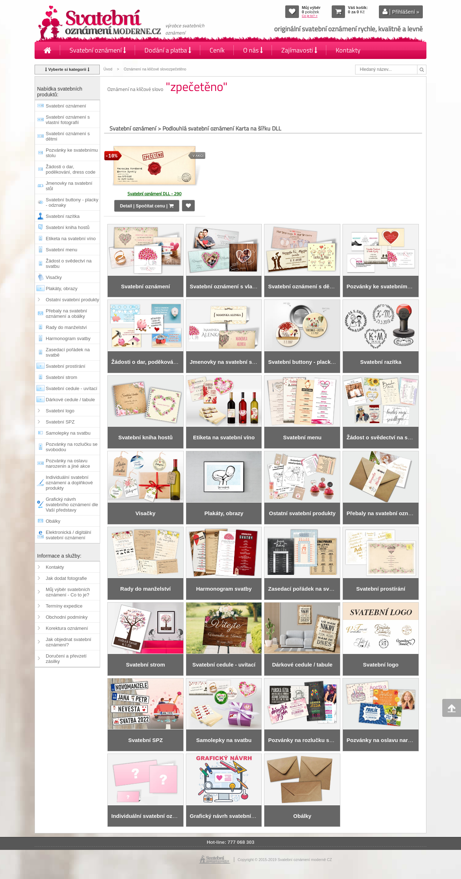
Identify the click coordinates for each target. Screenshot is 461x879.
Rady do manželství (66, 327)
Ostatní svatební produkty (72, 299)
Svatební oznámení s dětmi (68, 136)
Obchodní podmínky (67, 617)
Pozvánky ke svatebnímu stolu (72, 152)
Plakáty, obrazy (61, 288)
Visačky (54, 277)
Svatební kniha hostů (67, 227)
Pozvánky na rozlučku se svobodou (72, 446)
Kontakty (348, 50)
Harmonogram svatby (68, 338)
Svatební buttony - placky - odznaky (72, 202)
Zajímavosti (299, 50)
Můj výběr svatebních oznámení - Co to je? (68, 592)
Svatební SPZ (60, 422)
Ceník (217, 50)
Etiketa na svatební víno (71, 238)
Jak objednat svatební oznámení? (68, 642)
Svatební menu (61, 249)
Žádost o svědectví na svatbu (68, 263)
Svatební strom (61, 377)
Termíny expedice (64, 606)
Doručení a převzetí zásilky (66, 658)
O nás (253, 50)
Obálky (53, 521)
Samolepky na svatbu (68, 433)
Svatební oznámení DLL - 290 (154, 193)
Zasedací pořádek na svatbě (68, 352)
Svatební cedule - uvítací (71, 388)
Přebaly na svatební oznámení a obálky (66, 313)
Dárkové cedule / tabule (70, 399)
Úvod (107, 69)
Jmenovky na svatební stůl (69, 185)
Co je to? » (310, 16)
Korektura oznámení (67, 628)
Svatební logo (60, 410)
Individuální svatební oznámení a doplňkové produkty (69, 483)
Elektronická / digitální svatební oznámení (68, 535)
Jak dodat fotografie (66, 578)
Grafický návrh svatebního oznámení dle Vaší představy (72, 504)
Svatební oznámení (98, 50)
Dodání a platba (167, 50)
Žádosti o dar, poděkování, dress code (70, 169)
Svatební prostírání (65, 366)
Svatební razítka (63, 216)
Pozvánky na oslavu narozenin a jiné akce (68, 463)
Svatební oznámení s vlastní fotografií (68, 119)
